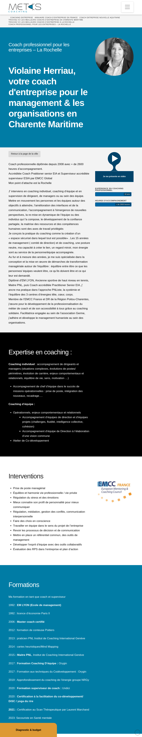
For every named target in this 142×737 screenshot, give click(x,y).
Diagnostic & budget (28, 730)
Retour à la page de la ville (24, 153)
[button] (127, 7)
